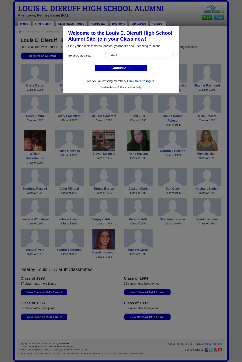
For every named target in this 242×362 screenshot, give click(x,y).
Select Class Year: (80, 55)
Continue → (121, 68)
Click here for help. (131, 87)
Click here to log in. (141, 81)
